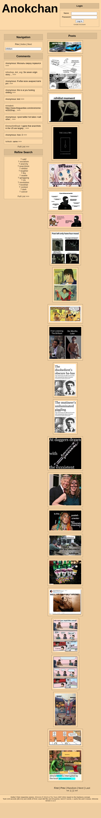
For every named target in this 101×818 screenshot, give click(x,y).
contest (24, 187)
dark (24, 189)
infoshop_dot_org (13, 72)
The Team (54, 797)
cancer (24, 192)
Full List (21, 147)
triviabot (9, 106)
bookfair (24, 185)
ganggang (24, 178)
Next (30, 44)
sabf (24, 159)
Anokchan (30, 8)
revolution (24, 182)
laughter (24, 171)
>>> (7, 65)
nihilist (24, 168)
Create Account (79, 24)
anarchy (24, 164)
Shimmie (38, 797)
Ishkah (8, 141)
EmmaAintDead (12, 126)
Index (23, 44)
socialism (24, 161)
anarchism (24, 166)
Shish (46, 797)
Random (71, 788)
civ (24, 180)
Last (87, 788)
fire (24, 173)
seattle (24, 175)
